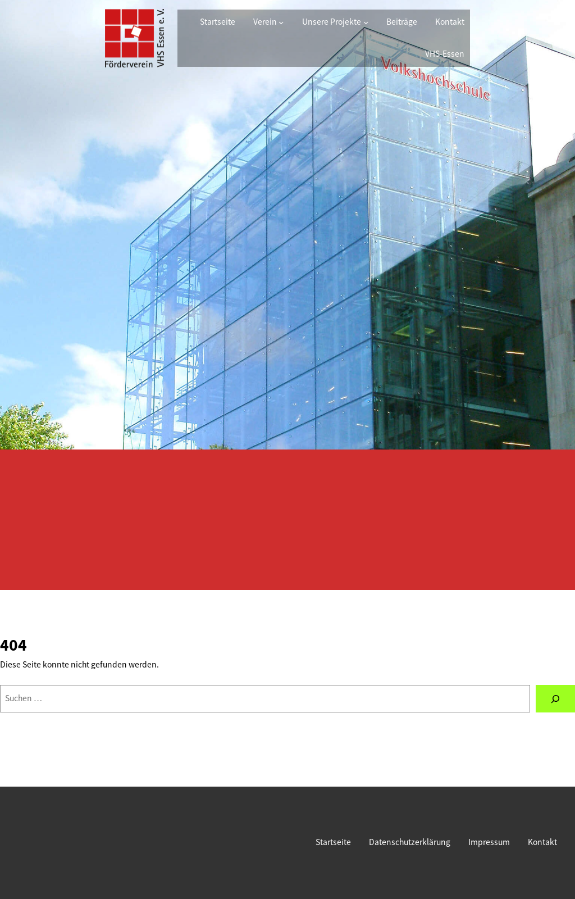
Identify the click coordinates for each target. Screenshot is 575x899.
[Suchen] (555, 698)
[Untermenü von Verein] (281, 22)
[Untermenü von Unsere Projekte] (365, 22)
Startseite (217, 21)
